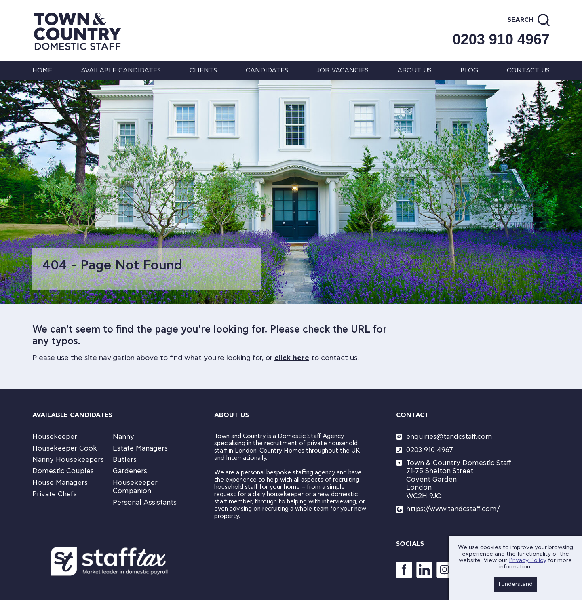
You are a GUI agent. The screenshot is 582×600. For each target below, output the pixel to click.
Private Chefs (54, 494)
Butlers (125, 459)
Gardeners (130, 470)
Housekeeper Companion (135, 486)
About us (414, 70)
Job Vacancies (342, 70)
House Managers (60, 482)
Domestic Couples (63, 470)
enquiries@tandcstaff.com (449, 436)
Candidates (267, 70)
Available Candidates (121, 70)
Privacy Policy (527, 560)
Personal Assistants (145, 502)
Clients (203, 70)
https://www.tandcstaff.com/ (453, 508)
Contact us (528, 70)
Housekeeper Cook (64, 448)
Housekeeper (54, 436)
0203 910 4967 (501, 39)
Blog (469, 70)
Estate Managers (140, 448)
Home (42, 70)
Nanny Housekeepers (68, 459)
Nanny (123, 436)
